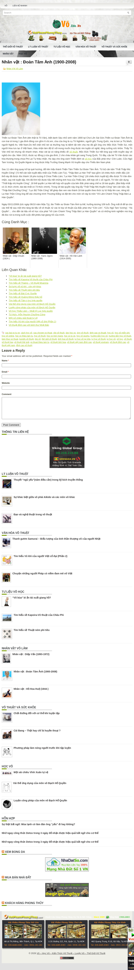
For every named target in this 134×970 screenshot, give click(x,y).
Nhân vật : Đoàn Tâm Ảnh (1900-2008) (35, 675)
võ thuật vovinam (101, 342)
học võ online (8, 336)
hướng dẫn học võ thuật (120, 336)
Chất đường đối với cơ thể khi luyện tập (36, 717)
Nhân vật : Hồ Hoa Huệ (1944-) (31, 693)
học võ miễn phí (122, 333)
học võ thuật (40, 336)
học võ (110, 333)
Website (6, 383)
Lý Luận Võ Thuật (38, 47)
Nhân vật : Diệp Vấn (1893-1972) (30, 658)
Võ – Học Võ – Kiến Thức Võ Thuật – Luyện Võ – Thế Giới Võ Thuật (71, 957)
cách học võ (26, 333)
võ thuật (73, 151)
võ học (88, 158)
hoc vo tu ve (69, 336)
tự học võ (111, 339)
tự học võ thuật (98, 339)
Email (5, 372)
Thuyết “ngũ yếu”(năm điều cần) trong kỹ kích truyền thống (48, 484)
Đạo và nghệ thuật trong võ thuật (33, 518)
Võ (6, 6)
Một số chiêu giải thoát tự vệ (23, 318)
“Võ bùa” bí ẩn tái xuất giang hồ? (25, 276)
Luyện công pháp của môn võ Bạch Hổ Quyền (32, 307)
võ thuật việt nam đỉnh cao (79, 342)
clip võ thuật (58, 333)
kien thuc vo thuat (10, 339)
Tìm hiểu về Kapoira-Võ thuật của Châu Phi (31, 279)
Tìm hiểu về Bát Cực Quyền (23, 293)
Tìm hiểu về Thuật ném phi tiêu (24, 290)
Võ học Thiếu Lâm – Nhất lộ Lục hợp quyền (31, 311)
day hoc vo (71, 333)
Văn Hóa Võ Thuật (86, 47)
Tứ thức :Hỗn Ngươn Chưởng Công (27, 314)
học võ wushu (83, 336)
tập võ (38, 339)
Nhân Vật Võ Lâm (14, 68)
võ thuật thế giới (21, 342)
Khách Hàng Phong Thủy (24, 907)
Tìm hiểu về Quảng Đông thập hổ (25, 297)
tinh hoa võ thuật (65, 339)
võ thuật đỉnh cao (118, 342)
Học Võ (23, 54)
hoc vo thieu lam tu (24, 336)
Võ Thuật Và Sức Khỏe (114, 47)
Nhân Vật (8, 54)
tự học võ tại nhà (82, 339)
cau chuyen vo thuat (42, 333)
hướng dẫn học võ (99, 336)
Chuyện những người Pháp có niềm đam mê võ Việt (42, 577)
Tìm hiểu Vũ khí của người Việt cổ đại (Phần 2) (40, 560)
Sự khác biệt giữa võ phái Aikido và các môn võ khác (44, 501)
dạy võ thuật (82, 333)
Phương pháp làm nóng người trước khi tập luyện (42, 752)
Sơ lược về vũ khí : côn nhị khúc (25, 286)
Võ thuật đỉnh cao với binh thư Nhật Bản (29, 325)
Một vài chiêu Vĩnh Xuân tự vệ (31, 776)
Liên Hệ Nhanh (20, 6)
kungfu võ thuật (26, 339)
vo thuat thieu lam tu (39, 342)
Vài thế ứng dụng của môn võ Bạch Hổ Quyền (32, 304)
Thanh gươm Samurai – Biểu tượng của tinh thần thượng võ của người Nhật (56, 543)
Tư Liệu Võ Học (62, 47)
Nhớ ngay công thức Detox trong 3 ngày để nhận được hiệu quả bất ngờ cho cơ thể (50, 837)
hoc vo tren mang (55, 336)
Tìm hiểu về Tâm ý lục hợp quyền (25, 300)
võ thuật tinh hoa (58, 342)
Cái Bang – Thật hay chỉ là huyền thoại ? (37, 734)
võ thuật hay (7, 342)
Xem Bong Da (15, 856)
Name (5, 360)
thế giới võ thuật (49, 339)
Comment (6, 394)
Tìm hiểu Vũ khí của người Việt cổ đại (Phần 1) (32, 321)
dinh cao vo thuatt (98, 333)
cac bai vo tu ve (12, 333)
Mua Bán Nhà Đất (18, 881)
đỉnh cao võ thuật (24, 345)
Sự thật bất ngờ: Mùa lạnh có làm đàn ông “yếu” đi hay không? (38, 828)
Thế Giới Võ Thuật (13, 47)
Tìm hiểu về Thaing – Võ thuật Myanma (28, 283)
